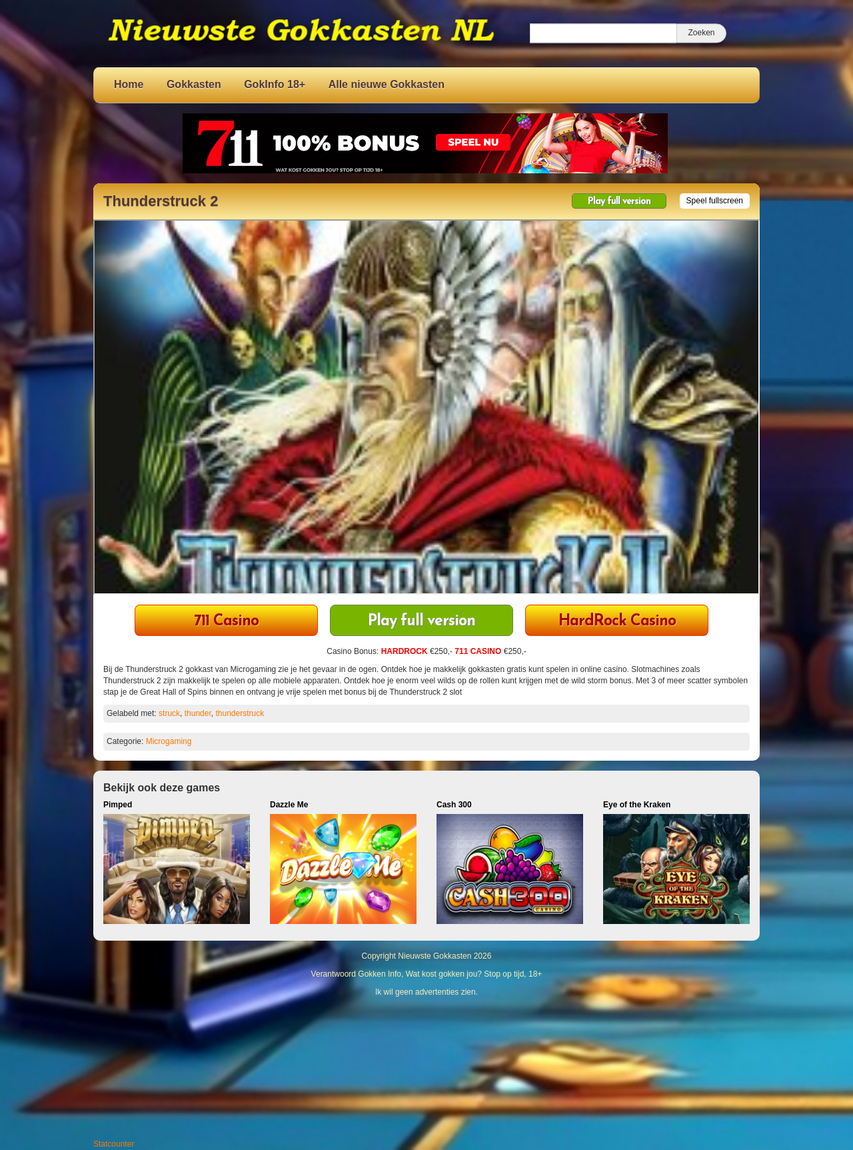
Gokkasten (194, 84)
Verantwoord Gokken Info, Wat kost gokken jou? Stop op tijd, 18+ (426, 974)
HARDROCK (404, 651)
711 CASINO (477, 651)
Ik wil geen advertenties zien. (426, 992)
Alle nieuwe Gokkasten (386, 84)
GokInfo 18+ (274, 84)
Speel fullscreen (714, 200)
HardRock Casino (617, 621)
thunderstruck (239, 713)
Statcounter (113, 1144)
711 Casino (226, 621)
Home (128, 84)
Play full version (619, 202)
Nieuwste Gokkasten (434, 956)
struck (169, 713)
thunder (198, 713)
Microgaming (169, 741)
